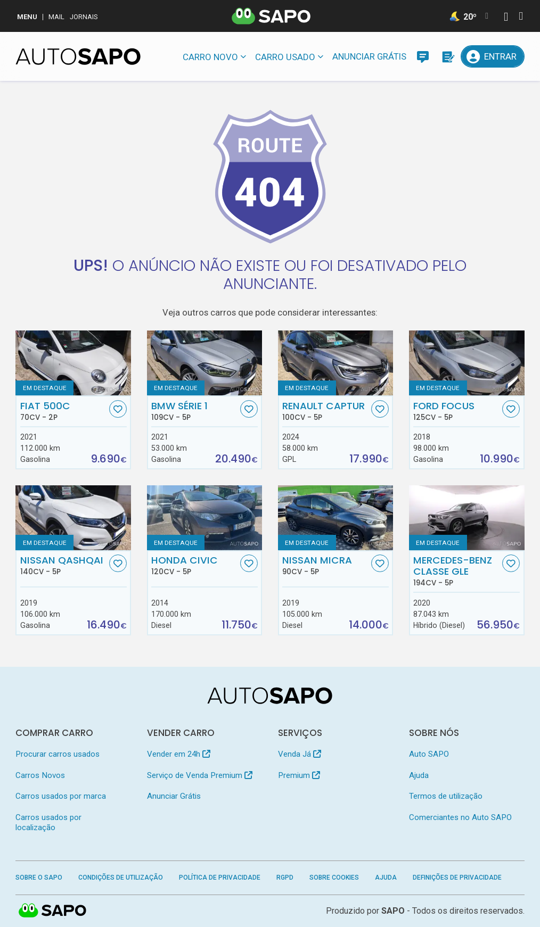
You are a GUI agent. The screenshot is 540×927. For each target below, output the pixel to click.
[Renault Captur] (336, 362)
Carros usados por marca (60, 796)
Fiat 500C (63, 410)
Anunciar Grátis (369, 56)
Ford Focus (456, 410)
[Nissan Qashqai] (73, 517)
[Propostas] (447, 56)
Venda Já (299, 754)
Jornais (84, 16)
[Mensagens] (423, 56)
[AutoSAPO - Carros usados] (78, 56)
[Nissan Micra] (336, 517)
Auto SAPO (429, 754)
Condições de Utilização (120, 877)
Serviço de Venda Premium (199, 775)
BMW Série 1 (194, 410)
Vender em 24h (178, 754)
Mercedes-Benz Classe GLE (456, 570)
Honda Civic (194, 565)
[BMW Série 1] (205, 362)
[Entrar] (492, 56)
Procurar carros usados (57, 754)
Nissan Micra (325, 565)
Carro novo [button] (210, 57)
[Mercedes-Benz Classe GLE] (467, 517)
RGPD (284, 877)
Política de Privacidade (219, 877)
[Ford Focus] (467, 362)
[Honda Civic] (205, 517)
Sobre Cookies (334, 877)
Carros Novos (40, 775)
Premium (299, 775)
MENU (27, 16)
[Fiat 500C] (73, 362)
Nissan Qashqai (63, 565)
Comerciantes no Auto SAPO (460, 817)
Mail (56, 16)
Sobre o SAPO (38, 877)
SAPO (393, 911)
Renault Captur (325, 410)
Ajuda (419, 775)
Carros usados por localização (48, 822)
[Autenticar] (506, 18)
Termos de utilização (445, 796)
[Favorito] (118, 409)
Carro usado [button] (285, 57)
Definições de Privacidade (457, 877)
